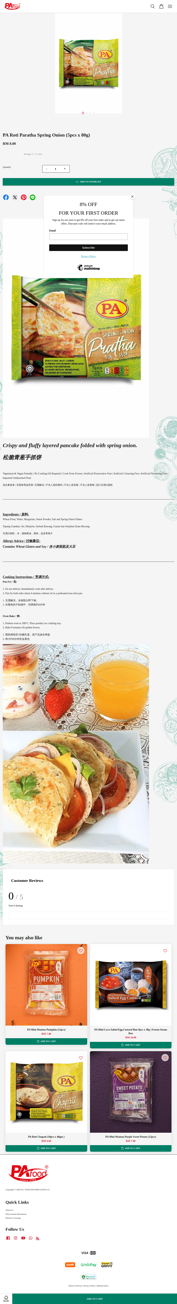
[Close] (132, 196)
